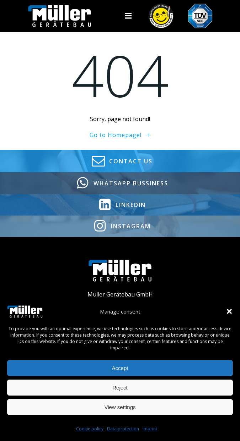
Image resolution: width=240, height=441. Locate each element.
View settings (119, 407)
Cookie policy (89, 429)
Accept (120, 368)
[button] (229, 311)
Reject (120, 388)
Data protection (123, 429)
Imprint (150, 429)
